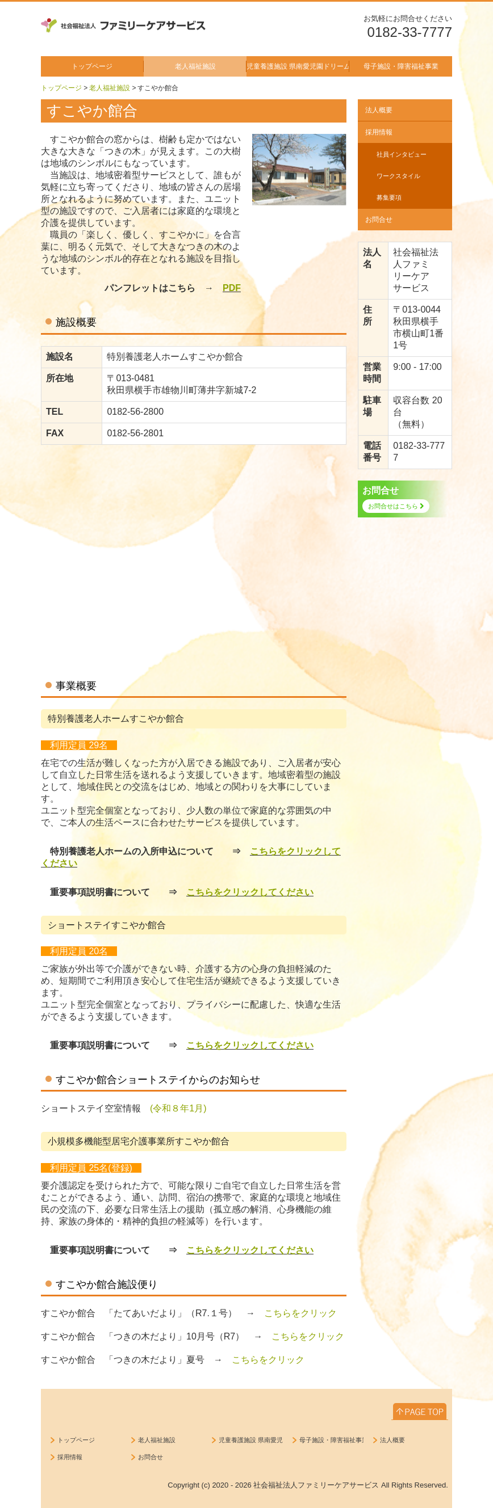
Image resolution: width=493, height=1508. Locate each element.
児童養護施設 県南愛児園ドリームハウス (297, 66)
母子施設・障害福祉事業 (401, 66)
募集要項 (389, 197)
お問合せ (378, 220)
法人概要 (378, 110)
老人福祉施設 (195, 66)
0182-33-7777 (409, 32)
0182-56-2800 (135, 411)
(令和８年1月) (178, 1108)
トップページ (92, 66)
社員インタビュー (402, 154)
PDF (232, 288)
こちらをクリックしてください (250, 892)
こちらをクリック (300, 1313)
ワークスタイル (398, 175)
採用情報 (378, 132)
